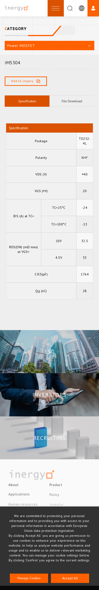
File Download (72, 101)
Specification (27, 101)
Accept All (70, 578)
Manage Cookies (29, 578)
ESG (49, 351)
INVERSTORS (49, 394)
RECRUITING (49, 438)
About (13, 487)
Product (56, 487)
